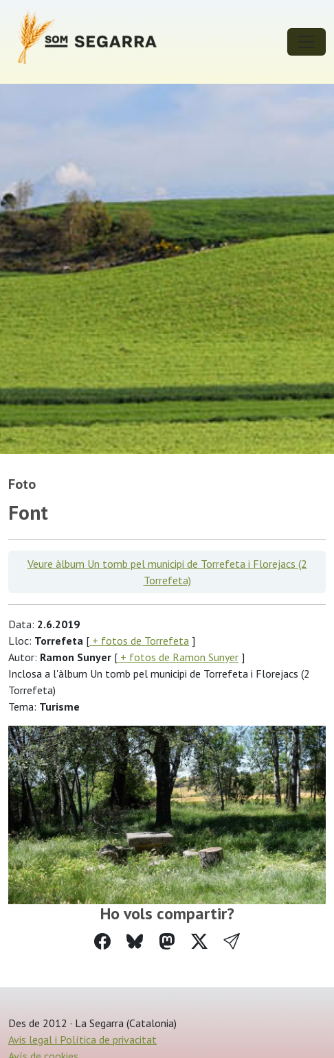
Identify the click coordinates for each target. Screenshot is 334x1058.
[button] (231, 941)
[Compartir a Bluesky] (134, 941)
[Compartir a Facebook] (102, 941)
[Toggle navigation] (306, 42)
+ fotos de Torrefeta (139, 640)
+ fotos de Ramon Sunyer (178, 657)
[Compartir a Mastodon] (167, 941)
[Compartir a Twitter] (199, 941)
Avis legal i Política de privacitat (82, 1039)
